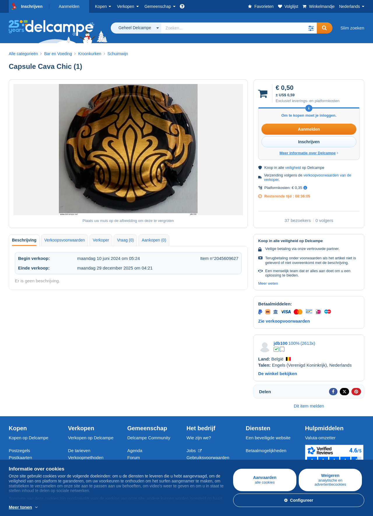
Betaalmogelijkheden (266, 450)
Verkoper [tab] (101, 240)
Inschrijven (32, 6)
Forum (133, 457)
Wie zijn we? (198, 437)
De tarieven (79, 450)
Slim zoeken (352, 27)
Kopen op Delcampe (28, 437)
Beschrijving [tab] (24, 240)
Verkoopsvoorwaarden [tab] (64, 240)
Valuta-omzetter (320, 437)
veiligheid (293, 167)
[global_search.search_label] (239, 28)
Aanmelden (69, 6)
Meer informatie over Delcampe (308, 153)
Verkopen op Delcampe (90, 437)
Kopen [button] (101, 6)
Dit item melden (309, 405)
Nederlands (349, 6)
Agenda (134, 450)
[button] (311, 28)
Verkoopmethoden (85, 457)
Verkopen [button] (125, 6)
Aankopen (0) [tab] (154, 240)
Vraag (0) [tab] (125, 240)
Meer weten (268, 283)
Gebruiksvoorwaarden (207, 457)
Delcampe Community (148, 437)
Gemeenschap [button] (158, 6)
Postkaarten (20, 457)
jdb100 (281, 343)
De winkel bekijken (277, 373)
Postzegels (19, 450)
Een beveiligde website (268, 437)
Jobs (194, 450)
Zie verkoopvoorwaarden (284, 321)
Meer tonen (20, 507)
